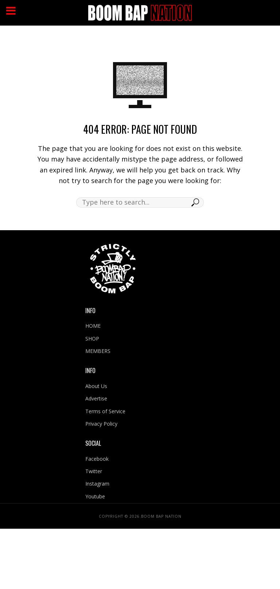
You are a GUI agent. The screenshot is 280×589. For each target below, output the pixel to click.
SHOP (92, 338)
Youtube (95, 496)
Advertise (96, 398)
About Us (96, 386)
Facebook (97, 458)
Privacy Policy (101, 423)
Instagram (97, 483)
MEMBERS (97, 350)
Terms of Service (105, 411)
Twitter (93, 471)
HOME (93, 325)
